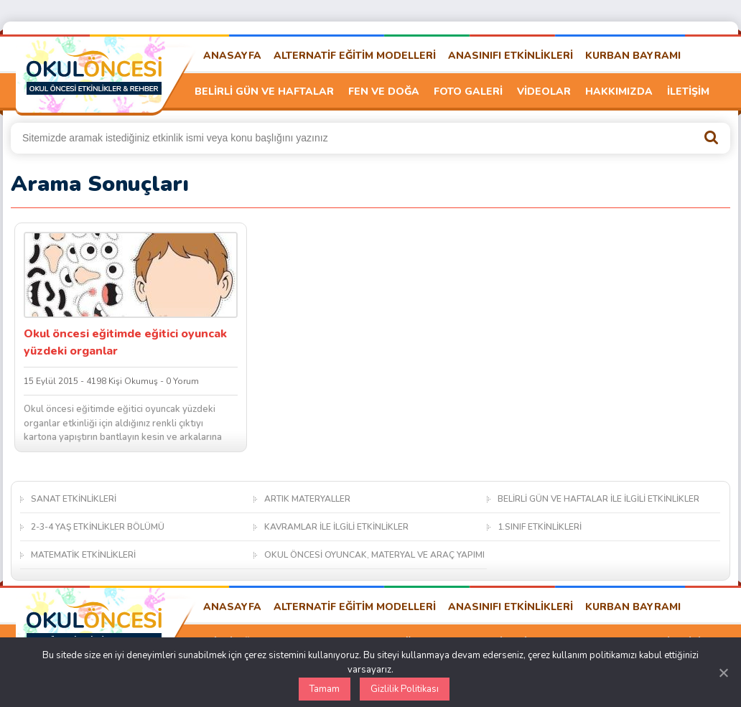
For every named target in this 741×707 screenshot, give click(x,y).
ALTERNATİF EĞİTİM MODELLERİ (355, 55)
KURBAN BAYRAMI (633, 55)
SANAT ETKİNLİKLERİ (73, 499)
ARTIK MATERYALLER (307, 499)
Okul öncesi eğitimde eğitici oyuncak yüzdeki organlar (125, 342)
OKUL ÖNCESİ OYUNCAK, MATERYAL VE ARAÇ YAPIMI (374, 555)
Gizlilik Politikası (404, 689)
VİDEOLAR (544, 91)
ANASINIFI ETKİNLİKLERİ (510, 55)
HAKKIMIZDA (619, 91)
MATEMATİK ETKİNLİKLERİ (83, 555)
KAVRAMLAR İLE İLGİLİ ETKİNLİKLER (336, 527)
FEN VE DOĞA (383, 91)
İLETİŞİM (688, 91)
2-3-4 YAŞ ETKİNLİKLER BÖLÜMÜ (97, 527)
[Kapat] (723, 672)
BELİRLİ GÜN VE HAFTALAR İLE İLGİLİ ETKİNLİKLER (598, 499)
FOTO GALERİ (468, 91)
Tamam (324, 689)
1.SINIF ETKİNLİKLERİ (540, 527)
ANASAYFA (232, 55)
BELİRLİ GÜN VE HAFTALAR (264, 91)
